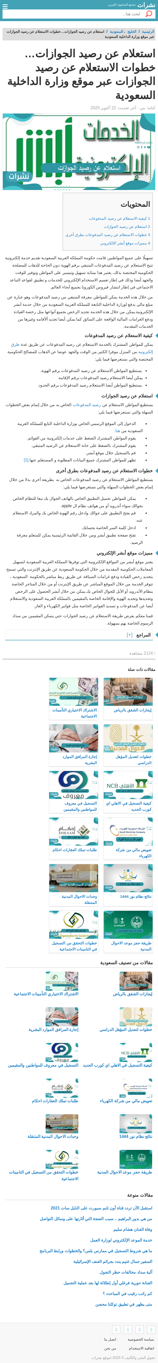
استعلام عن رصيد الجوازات (127, 226)
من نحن (110, 1348)
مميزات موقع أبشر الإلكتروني (125, 243)
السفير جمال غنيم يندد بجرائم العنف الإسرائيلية (112, 1261)
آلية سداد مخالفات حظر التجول (126, 1272)
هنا (117, 431)
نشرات (146, 5)
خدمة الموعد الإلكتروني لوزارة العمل (121, 1240)
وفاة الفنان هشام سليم (132, 1229)
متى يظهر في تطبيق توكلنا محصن (123, 1304)
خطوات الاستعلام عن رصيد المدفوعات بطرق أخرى (107, 234)
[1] (26, 460)
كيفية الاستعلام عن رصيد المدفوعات (119, 218)
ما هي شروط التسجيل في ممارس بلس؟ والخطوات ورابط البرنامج (96, 1251)
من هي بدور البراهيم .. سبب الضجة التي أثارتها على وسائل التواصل (96, 1219)
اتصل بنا (110, 1339)
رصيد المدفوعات (87, 405)
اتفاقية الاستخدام (141, 1348)
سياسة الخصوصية (141, 1339)
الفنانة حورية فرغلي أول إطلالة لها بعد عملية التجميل (107, 1283)
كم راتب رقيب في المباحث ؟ (127, 1293)
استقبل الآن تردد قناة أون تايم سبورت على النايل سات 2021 (101, 1208)
